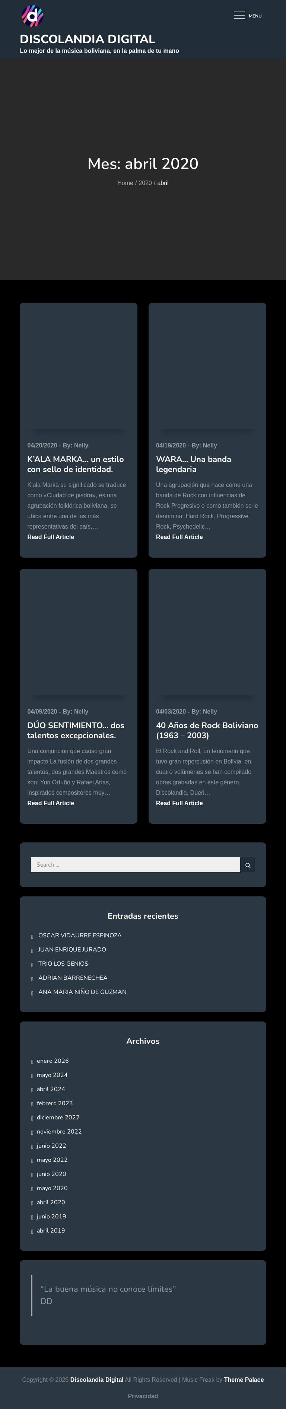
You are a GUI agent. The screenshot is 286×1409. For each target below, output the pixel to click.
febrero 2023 (55, 1103)
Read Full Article (50, 537)
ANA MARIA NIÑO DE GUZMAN (82, 992)
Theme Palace (244, 1380)
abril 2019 (51, 1231)
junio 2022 (51, 1146)
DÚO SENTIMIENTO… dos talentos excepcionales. (75, 730)
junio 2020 (51, 1174)
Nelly (81, 445)
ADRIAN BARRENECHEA (73, 978)
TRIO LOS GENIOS (63, 964)
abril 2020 (51, 1202)
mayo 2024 (52, 1075)
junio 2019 (51, 1216)
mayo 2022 (52, 1160)
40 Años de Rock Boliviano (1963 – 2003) (207, 730)
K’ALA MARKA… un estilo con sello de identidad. (75, 464)
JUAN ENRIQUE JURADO (72, 950)
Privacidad (143, 1396)
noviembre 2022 (59, 1132)
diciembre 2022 (58, 1117)
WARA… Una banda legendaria (193, 464)
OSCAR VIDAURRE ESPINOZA (80, 935)
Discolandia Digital (87, 39)
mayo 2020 (52, 1188)
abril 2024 (51, 1089)
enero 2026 (53, 1061)
